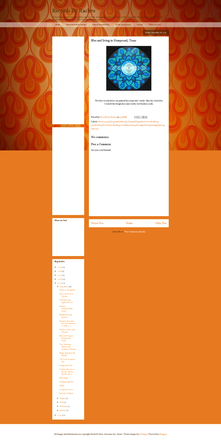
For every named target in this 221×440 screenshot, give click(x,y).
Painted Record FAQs (100, 24)
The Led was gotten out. (67, 360)
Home (57, 24)
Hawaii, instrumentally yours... (66, 308)
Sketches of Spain (66, 393)
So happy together (66, 382)
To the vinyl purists (123, 24)
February (63, 406)
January (63, 410)
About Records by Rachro (76, 24)
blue (112, 121)
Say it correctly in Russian (66, 295)
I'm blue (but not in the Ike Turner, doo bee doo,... (66, 371)
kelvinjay (143, 434)
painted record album (148, 121)
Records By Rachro (73, 10)
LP (128, 121)
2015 (60, 283)
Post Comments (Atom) (134, 231)
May (62, 402)
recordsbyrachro (127, 125)
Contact (140, 24)
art (107, 121)
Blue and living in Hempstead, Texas (66, 338)
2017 (60, 275)
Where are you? (155, 24)
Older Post (161, 223)
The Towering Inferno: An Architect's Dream (67, 346)
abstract (101, 121)
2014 (60, 415)
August (63, 398)
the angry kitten (143, 125)
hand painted (120, 121)
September (64, 286)
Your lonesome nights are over (66, 301)
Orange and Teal (65, 365)
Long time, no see (66, 389)
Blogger (163, 434)
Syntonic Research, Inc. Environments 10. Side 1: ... (67, 323)
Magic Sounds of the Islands (67, 354)
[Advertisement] (68, 80)
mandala (134, 121)
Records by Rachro (110, 125)
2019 (60, 267)
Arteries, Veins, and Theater (67, 330)
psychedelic (96, 125)
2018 (60, 271)
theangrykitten (157, 125)
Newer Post (97, 223)
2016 (60, 279)
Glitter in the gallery (67, 290)
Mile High (63, 378)
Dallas (61, 385)
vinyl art (95, 128)
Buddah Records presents (65, 316)
